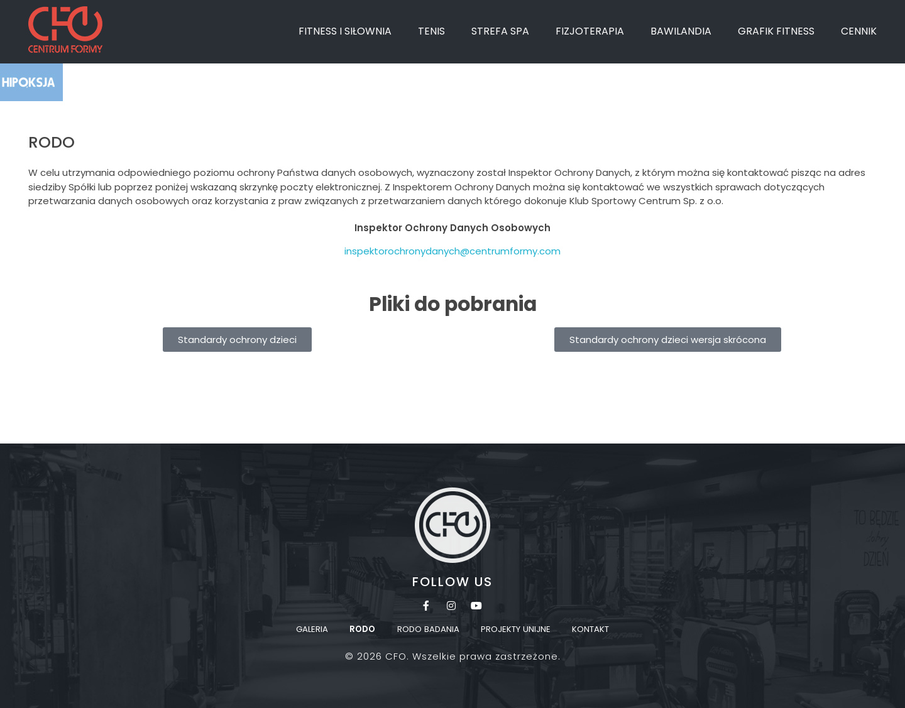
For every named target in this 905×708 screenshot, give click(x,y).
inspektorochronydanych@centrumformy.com (452, 251)
